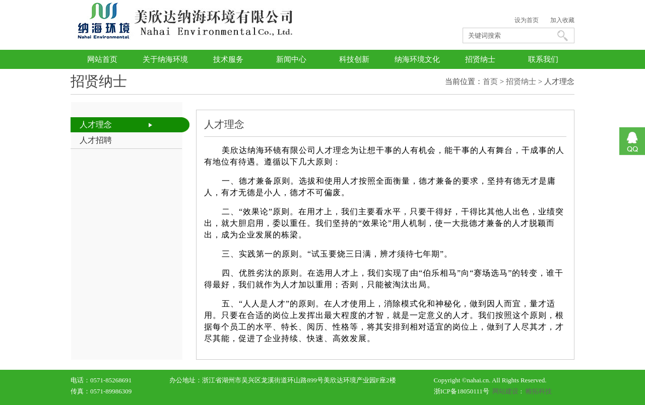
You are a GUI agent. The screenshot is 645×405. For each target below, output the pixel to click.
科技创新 (354, 59)
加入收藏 (562, 20)
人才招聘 (96, 140)
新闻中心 (291, 59)
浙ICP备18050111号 (461, 391)
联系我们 (543, 59)
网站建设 (505, 391)
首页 (490, 81)
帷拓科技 (539, 391)
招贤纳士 (480, 59)
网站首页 (102, 59)
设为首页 (526, 20)
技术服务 (228, 59)
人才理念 (96, 124)
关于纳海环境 (165, 59)
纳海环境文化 (417, 59)
